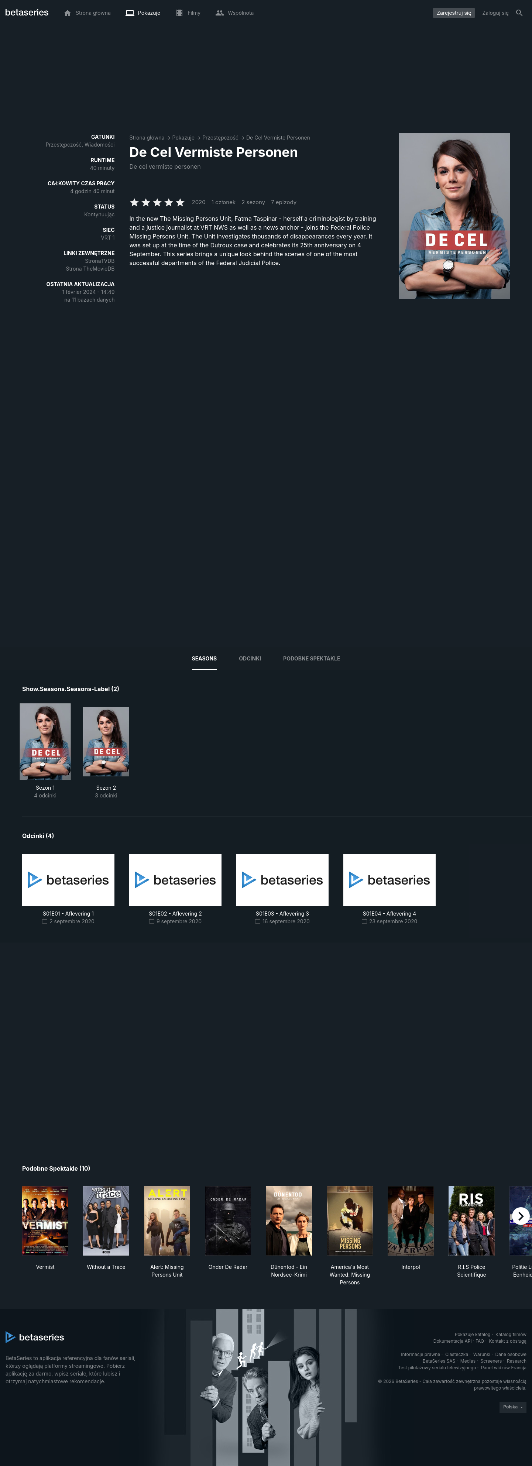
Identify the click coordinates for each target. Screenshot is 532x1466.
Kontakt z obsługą (507, 1341)
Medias (468, 1361)
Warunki (481, 1354)
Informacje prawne (420, 1354)
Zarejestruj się (454, 13)
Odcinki (250, 658)
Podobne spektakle (311, 658)
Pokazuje (183, 137)
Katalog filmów (510, 1334)
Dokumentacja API (452, 1341)
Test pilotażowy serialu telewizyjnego (437, 1367)
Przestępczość (220, 137)
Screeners (491, 1361)
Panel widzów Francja (503, 1367)
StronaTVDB (99, 261)
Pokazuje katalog (473, 1334)
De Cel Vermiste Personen (278, 137)
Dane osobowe (510, 1354)
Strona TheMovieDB (90, 268)
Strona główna (147, 137)
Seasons (204, 658)
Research (516, 1361)
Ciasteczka (456, 1354)
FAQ (480, 1341)
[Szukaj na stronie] (519, 13)
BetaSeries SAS (439, 1361)
